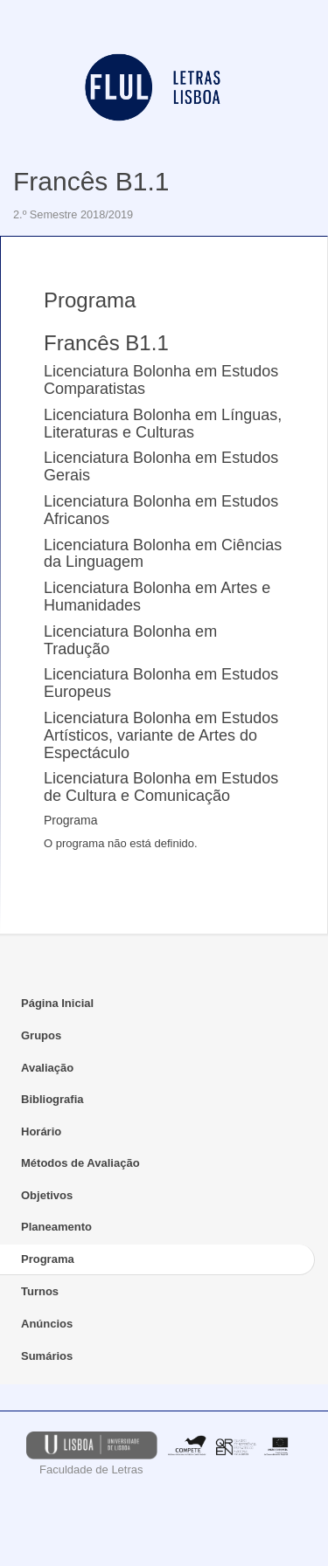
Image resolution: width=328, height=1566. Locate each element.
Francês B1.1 (91, 181)
